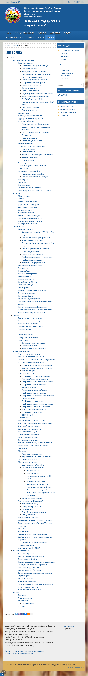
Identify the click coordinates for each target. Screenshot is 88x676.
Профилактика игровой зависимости (34, 393)
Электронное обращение (26, 212)
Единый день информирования (28, 434)
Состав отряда (27, 509)
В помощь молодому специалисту (34, 348)
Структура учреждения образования (30, 118)
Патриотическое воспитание (32, 77)
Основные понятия (33, 470)
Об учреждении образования (23, 60)
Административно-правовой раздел (34, 390)
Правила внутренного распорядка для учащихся (34, 321)
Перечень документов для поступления (32, 290)
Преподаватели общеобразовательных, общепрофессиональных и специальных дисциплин (36, 127)
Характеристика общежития (32, 454)
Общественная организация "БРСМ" (34, 467)
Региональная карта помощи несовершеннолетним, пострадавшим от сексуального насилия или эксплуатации (35, 445)
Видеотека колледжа (29, 110)
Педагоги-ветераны (29, 151)
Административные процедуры (29, 215)
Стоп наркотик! (23, 417)
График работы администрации (28, 204)
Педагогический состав (26, 121)
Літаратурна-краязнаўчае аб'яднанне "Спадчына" (35, 523)
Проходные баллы (24, 271)
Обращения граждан (25, 210)
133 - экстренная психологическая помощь (32, 542)
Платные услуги (23, 179)
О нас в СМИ (22, 182)
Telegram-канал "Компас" (26, 545)
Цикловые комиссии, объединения (29, 570)
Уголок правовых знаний (26, 373)
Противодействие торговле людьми (35, 379)
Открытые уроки (24, 575)
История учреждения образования (30, 115)
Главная (7, 45)
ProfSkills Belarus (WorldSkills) (32, 99)
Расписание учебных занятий (28, 323)
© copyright (22, 606)
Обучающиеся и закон (25, 334)
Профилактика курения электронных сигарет (38, 404)
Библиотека (22, 526)
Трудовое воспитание (29, 88)
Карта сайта (22, 595)
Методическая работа (21, 550)
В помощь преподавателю (27, 581)
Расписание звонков (24, 329)
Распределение (23, 340)
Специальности (23, 268)
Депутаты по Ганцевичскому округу (30, 218)
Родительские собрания (30, 90)
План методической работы (27, 559)
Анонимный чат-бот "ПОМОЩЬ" (29, 548)
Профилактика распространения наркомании (37, 381)
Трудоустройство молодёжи (28, 337)
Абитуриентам (18, 226)
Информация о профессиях (27, 273)
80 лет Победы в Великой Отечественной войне (35, 423)
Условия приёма (23, 287)
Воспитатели (26, 135)
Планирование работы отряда (32, 506)
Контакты (21, 198)
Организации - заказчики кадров (33, 343)
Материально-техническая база (29, 171)
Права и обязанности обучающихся (30, 318)
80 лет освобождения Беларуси (29, 426)
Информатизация (24, 185)
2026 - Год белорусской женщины (29, 354)
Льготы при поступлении (26, 293)
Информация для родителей (28, 517)
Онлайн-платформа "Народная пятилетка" (32, 534)
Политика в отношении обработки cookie (19, 653)
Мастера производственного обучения (35, 132)
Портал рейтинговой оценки (27, 223)
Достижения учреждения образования (31, 146)
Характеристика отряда (30, 503)
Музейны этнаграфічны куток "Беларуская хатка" (35, 520)
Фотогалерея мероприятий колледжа (35, 65)
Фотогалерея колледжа (30, 107)
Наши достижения (28, 149)
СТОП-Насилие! (27, 415)
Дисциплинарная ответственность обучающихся (34, 332)
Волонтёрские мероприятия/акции (34, 512)
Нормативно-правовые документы (30, 265)
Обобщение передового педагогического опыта (35, 573)
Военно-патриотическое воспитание (35, 79)
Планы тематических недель (28, 431)
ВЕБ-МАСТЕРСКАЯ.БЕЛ (75, 667)
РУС (75, 2)
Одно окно (17, 193)
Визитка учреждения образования (30, 163)
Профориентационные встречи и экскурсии (37, 257)
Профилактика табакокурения (32, 401)
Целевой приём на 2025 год (27, 282)
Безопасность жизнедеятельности (34, 409)
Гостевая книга (23, 600)
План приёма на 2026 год (26, 279)
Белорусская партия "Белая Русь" (33, 465)
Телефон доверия (28, 370)
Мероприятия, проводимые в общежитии (36, 74)
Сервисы (15, 45)
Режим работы (23, 168)
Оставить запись (28, 603)
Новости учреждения (25, 63)
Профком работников (25, 143)
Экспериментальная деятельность (30, 589)
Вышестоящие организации (27, 207)
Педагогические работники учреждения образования (36, 562)
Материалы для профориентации (33, 262)
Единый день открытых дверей (33, 254)
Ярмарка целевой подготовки (32, 240)
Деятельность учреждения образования (32, 165)
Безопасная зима (23, 531)
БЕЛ (78, 2)
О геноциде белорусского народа (29, 429)
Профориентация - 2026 (26, 229)
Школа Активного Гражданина (28, 437)
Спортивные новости (29, 68)
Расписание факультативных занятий (30, 326)
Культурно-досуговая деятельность (35, 71)
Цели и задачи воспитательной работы (31, 356)
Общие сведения (24, 196)
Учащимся (16, 315)
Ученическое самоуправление (32, 498)
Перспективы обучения (26, 296)
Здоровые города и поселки (28, 440)
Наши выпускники (28, 160)
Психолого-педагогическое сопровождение (37, 365)
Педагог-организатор (29, 138)
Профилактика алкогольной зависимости (36, 406)
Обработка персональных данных (29, 187)
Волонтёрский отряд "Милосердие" (30, 501)
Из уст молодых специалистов (32, 140)
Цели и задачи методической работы (31, 556)
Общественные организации (27, 462)
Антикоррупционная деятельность (30, 221)
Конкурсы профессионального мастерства (36, 96)
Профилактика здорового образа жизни (36, 376)
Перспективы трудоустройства (29, 298)
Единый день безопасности (31, 85)
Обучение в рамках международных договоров (34, 190)
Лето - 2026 (22, 528)
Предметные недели (25, 578)
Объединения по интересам (27, 459)
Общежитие (22, 451)
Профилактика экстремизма (32, 412)
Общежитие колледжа (25, 284)
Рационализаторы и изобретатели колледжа (37, 154)
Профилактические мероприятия (33, 82)
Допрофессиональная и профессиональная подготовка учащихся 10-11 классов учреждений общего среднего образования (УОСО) (35, 310)
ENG (82, 2)
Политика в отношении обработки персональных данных (24, 651)
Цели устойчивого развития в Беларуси (31, 420)
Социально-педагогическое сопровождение (37, 368)
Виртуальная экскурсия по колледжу (35, 176)
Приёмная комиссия (24, 276)
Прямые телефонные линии (27, 201)
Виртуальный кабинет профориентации (36, 237)
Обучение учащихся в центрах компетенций (37, 93)
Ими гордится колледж (30, 157)
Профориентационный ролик (32, 260)
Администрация (23, 113)
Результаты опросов (25, 598)
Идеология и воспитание (21, 351)
